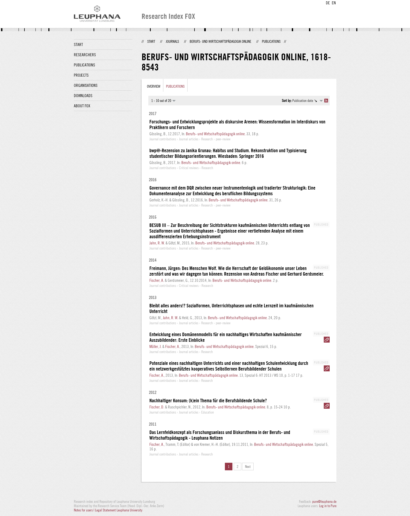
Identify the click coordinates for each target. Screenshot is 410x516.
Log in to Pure (327, 506)
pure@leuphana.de (324, 501)
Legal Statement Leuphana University (118, 510)
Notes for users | (84, 510)
